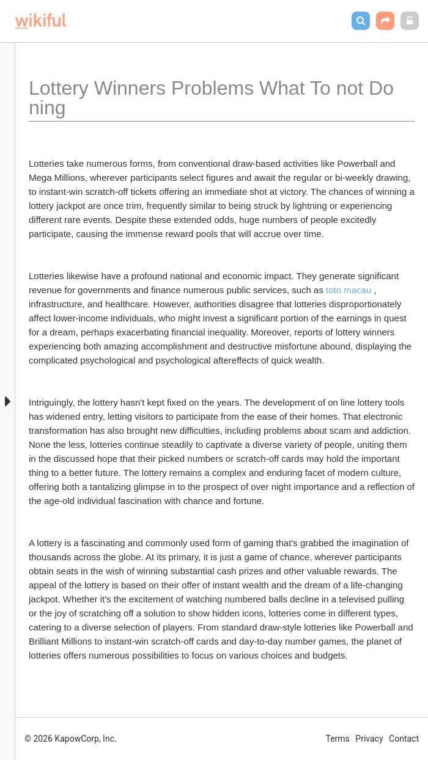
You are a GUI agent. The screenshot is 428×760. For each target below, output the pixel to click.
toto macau (348, 290)
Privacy (369, 739)
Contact (404, 739)
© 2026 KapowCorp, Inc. (70, 739)
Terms (338, 739)
